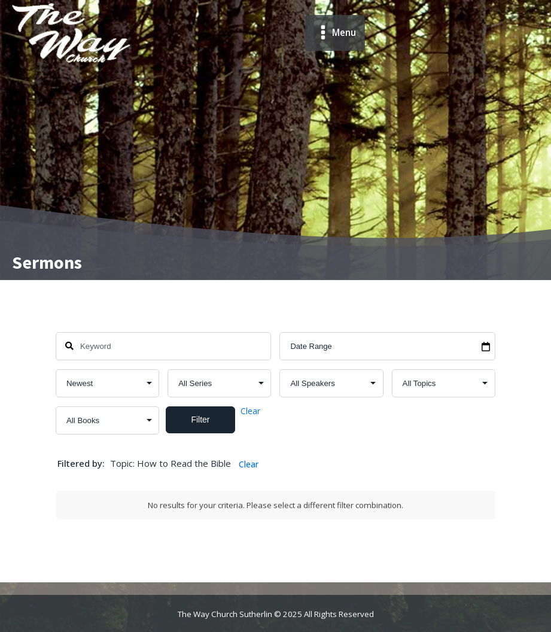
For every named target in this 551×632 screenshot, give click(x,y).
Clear (250, 411)
